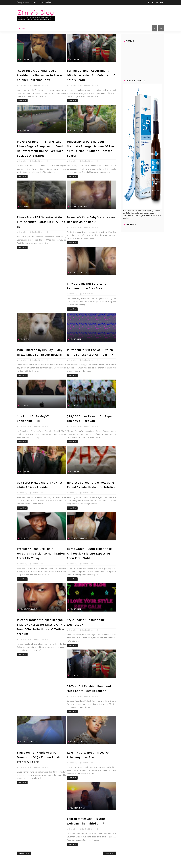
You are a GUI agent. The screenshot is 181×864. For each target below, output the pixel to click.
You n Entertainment (78, 131)
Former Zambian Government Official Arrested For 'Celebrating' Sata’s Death (91, 75)
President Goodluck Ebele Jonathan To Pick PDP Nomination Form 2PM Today (41, 553)
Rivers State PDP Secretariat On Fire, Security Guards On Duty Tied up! (41, 222)
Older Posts (109, 853)
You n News (24, 60)
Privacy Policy (45, 2)
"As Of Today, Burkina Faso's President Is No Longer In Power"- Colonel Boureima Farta (41, 75)
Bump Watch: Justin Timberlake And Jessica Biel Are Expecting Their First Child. (89, 553)
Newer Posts (24, 853)
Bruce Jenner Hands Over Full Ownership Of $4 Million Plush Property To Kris (38, 757)
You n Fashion (75, 339)
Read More (22, 101)
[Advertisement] (142, 59)
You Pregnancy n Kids (78, 808)
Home (33, 2)
